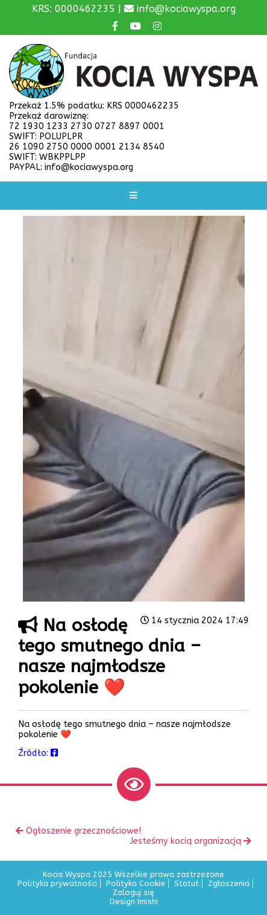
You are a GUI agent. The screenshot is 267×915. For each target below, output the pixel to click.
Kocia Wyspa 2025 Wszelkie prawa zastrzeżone (133, 874)
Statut (186, 883)
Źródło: (38, 753)
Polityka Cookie (135, 883)
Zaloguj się (133, 892)
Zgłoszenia (229, 883)
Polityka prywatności (57, 883)
